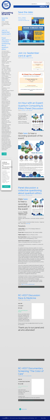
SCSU (20, 234)
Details (5, 153)
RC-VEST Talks (17, 234)
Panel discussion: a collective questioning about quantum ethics (6, 43)
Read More (6, 186)
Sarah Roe (20, 195)
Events (14, 234)
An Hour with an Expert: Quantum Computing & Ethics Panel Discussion (23, 304)
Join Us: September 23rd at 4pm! (6, 32)
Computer (11, 234)
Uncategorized (18, 388)
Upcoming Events (7, 13)
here (14, 323)
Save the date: (5, 19)
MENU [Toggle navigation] (43, 7)
